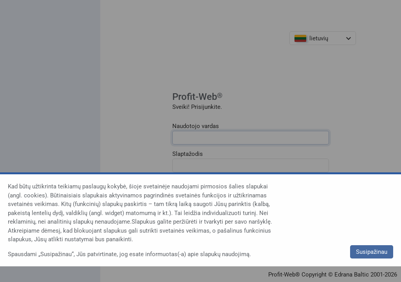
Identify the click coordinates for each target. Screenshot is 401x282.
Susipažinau (371, 251)
